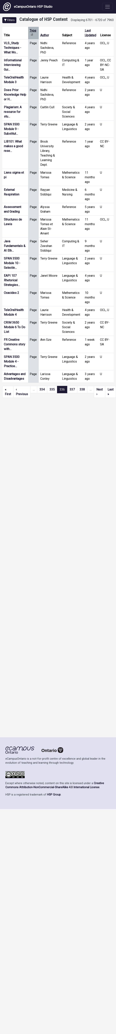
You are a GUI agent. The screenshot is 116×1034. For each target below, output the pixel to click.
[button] (9, 20)
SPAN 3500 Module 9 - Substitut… (11, 129)
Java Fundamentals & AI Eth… (14, 245)
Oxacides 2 (11, 293)
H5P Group (54, 794)
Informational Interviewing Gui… (13, 64)
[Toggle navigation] (107, 7)
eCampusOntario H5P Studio (27, 7)
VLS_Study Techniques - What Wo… (12, 47)
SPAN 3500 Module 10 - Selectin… (12, 263)
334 (42, 389)
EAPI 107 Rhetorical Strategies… (12, 280)
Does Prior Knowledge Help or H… (15, 94)
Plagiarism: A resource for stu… (13, 111)
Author (44, 35)
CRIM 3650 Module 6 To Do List (14, 327)
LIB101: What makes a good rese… (13, 146)
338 (82, 389)
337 (72, 389)
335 (52, 389)
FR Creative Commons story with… (14, 344)
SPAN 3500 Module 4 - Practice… (11, 361)
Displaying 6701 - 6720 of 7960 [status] (92, 20)
